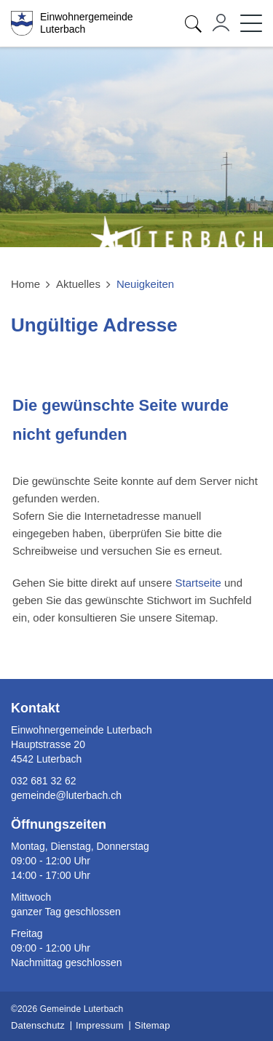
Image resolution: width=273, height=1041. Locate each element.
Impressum (100, 1025)
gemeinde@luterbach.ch (66, 795)
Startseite (198, 582)
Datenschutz (38, 1025)
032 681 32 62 (43, 781)
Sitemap (152, 1025)
